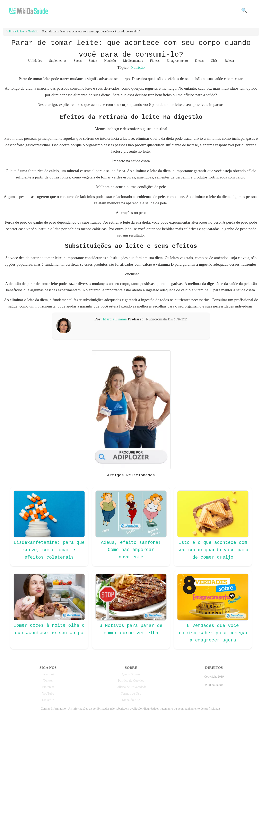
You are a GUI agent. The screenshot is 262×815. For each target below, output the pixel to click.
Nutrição (138, 67)
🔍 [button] (244, 10)
